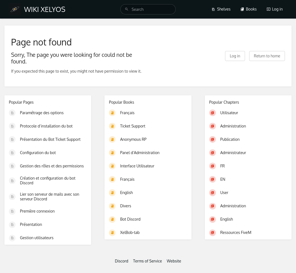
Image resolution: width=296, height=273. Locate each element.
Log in (275, 9)
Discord (121, 261)
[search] (148, 9)
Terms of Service (147, 261)
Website (174, 261)
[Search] (127, 9)
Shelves (221, 9)
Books (248, 9)
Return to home (267, 55)
